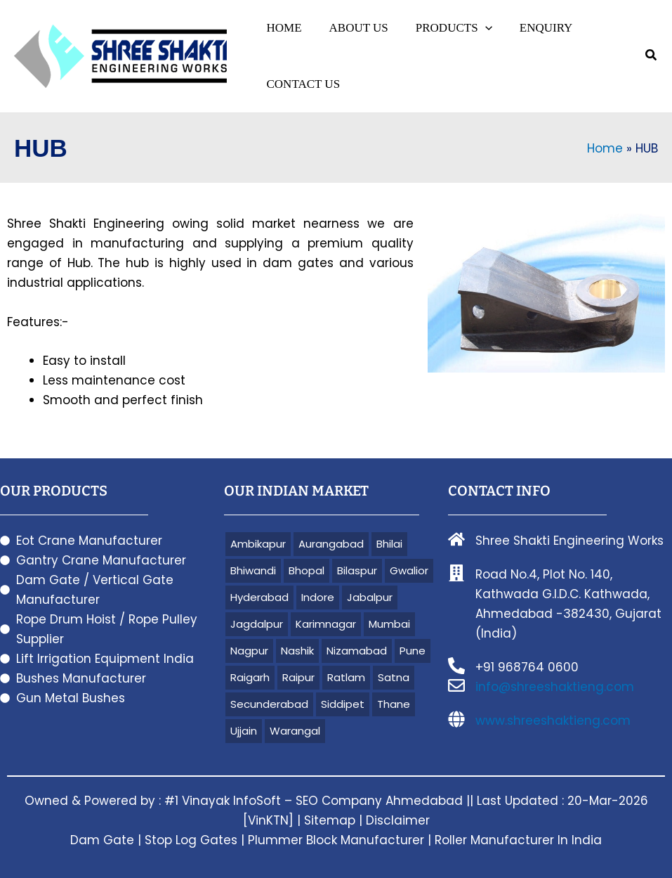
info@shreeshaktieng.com (554, 686)
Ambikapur (258, 543)
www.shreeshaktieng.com (553, 720)
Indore (317, 597)
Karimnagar (326, 623)
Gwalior (409, 570)
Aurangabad (331, 543)
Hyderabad (259, 597)
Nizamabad (357, 650)
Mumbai (389, 623)
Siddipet (342, 704)
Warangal (295, 730)
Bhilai (389, 543)
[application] (476, 28)
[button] (445, 28)
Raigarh (250, 677)
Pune (413, 650)
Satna (393, 677)
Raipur (298, 677)
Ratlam (346, 677)
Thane (393, 704)
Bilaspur (357, 570)
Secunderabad (269, 704)
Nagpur (249, 650)
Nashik (297, 650)
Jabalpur (370, 597)
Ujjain (243, 730)
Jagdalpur (256, 623)
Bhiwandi (253, 570)
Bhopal (306, 570)
